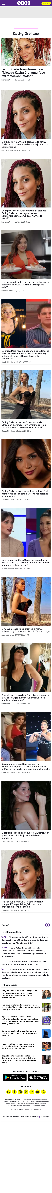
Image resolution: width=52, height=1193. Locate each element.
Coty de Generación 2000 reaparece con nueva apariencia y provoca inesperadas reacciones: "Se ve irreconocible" (19, 994)
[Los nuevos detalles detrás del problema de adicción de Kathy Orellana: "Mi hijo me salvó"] (26, 254)
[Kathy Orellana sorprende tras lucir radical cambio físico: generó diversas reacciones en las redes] (26, 463)
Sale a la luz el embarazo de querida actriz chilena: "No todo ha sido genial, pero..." (20, 1033)
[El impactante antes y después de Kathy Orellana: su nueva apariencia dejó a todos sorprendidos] (26, 114)
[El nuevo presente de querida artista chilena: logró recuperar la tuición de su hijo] (26, 601)
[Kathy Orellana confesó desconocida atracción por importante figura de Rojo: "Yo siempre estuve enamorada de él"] (26, 394)
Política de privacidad (30, 1116)
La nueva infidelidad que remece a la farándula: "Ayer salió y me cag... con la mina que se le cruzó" (20, 1007)
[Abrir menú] (3, 3)
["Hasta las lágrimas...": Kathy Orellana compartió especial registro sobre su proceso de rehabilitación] (26, 873)
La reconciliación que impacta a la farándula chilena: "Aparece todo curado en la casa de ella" (17, 1046)
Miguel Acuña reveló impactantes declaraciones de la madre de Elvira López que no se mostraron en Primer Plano (19, 1059)
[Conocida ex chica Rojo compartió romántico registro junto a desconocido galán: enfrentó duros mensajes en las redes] (26, 736)
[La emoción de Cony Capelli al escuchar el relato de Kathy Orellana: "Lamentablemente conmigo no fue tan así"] (26, 532)
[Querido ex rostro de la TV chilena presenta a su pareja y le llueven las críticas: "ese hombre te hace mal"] (26, 667)
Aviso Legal (45, 1116)
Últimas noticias (11, 932)
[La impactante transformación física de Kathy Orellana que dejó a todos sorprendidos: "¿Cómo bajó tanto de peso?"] (26, 183)
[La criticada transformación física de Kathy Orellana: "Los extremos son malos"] (26, 51)
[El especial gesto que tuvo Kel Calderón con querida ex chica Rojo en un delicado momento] (26, 805)
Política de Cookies (11, 1116)
